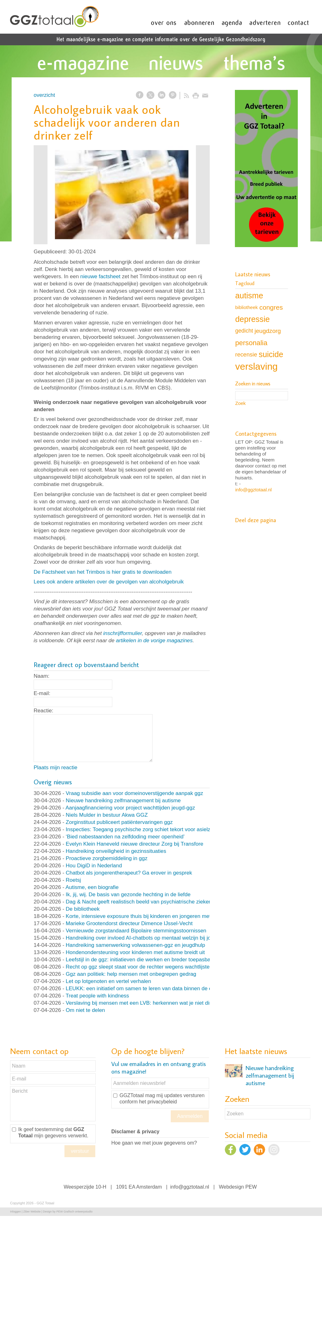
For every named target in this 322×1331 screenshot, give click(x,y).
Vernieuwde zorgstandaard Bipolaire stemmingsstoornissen (136, 931)
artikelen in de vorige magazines (154, 640)
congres (271, 307)
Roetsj (73, 880)
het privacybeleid (158, 1101)
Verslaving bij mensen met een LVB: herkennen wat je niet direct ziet (147, 1003)
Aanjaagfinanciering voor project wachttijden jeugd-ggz (130, 808)
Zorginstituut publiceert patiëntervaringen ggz (119, 822)
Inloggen (15, 1211)
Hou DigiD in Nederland (94, 866)
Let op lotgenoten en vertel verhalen (108, 981)
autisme (249, 295)
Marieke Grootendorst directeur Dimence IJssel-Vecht (129, 923)
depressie (252, 319)
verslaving (256, 366)
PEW (251, 1187)
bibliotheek (246, 307)
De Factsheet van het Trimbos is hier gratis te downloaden (102, 572)
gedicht (244, 331)
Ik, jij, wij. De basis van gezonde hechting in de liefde (128, 894)
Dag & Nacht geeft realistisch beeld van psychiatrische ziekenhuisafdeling (153, 902)
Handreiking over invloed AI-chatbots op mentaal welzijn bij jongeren (146, 938)
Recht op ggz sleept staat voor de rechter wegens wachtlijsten (139, 967)
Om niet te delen (85, 1010)
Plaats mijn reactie (55, 767)
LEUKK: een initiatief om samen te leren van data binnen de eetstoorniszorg (156, 988)
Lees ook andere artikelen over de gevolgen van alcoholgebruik (109, 582)
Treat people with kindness (97, 996)
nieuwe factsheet (100, 276)
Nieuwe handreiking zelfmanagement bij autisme (123, 801)
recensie (246, 354)
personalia (251, 343)
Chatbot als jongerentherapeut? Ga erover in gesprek (129, 873)
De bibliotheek (83, 909)
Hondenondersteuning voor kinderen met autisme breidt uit (135, 952)
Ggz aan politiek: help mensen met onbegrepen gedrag (131, 974)
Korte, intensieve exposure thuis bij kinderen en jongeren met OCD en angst (156, 916)
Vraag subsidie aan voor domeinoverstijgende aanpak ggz (134, 793)
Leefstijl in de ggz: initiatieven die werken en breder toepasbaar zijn (145, 960)
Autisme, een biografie (92, 887)
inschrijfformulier (122, 633)
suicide (271, 354)
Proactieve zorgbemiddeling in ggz (106, 858)
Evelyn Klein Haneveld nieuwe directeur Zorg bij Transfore (134, 844)
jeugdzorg (268, 331)
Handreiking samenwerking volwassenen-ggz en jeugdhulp (135, 945)
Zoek (240, 403)
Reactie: (43, 711)
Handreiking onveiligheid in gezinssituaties (116, 851)
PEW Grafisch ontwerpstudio (74, 1211)
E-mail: (42, 693)
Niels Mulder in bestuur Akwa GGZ (107, 815)
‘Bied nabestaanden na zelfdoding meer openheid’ (125, 837)
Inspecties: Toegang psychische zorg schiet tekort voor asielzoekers (146, 829)
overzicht (44, 95)
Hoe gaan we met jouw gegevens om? (154, 1143)
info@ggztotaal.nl (253, 489)
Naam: (41, 676)
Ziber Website (32, 1211)
